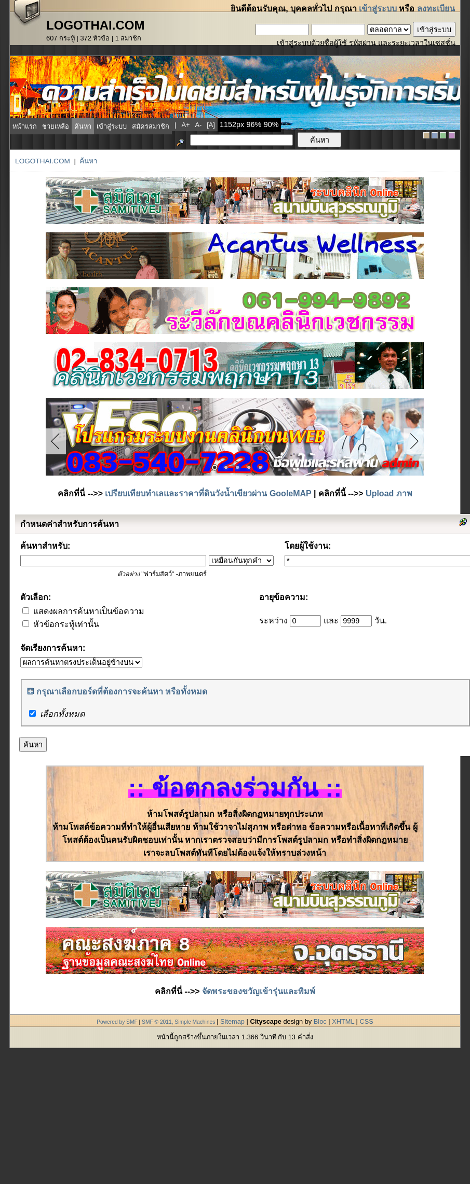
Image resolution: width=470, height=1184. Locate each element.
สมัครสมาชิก (150, 126)
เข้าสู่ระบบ (378, 8)
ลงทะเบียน (436, 8)
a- (198, 125)
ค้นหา (82, 126)
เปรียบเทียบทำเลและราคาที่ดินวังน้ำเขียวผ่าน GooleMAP (208, 493)
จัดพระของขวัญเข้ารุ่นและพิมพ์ (258, 991)
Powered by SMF (117, 1022)
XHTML (343, 1021)
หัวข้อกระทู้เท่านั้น (60, 624)
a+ (185, 125)
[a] (211, 125)
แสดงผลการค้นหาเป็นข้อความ (83, 611)
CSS (366, 1021)
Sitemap (232, 1021)
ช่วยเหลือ (55, 126)
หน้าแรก (24, 126)
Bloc (320, 1021)
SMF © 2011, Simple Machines (178, 1022)
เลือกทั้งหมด (62, 713)
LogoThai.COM (42, 161)
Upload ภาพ (389, 493)
